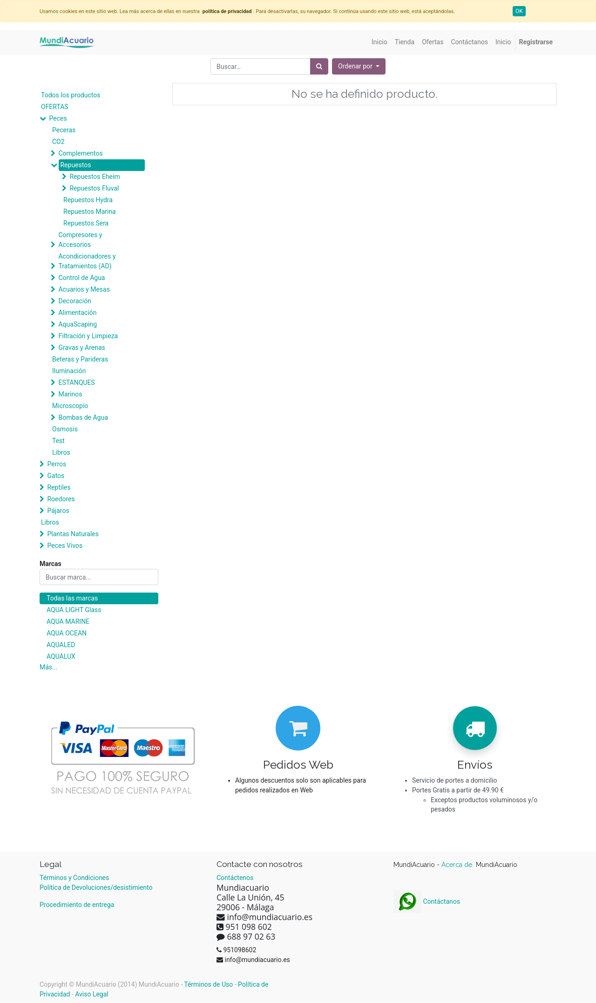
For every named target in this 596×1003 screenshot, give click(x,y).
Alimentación (77, 312)
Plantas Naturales (73, 534)
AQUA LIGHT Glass (74, 610)
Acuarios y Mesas (83, 289)
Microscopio (70, 405)
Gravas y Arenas (81, 347)
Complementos (80, 153)
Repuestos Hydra (88, 200)
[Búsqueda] (319, 66)
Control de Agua (81, 277)
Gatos (55, 475)
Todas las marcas (72, 598)
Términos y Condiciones (74, 877)
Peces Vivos (64, 545)
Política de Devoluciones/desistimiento (96, 887)
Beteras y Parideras (80, 359)
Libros (61, 452)
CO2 (58, 141)
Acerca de (457, 864)
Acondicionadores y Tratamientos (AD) (86, 261)
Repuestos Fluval (94, 188)
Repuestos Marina (89, 211)
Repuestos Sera (85, 223)
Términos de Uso (208, 984)
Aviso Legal (91, 994)
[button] (359, 66)
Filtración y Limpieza (88, 336)
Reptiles (58, 487)
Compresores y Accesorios (80, 239)
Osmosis (65, 429)
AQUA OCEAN (67, 633)
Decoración (74, 301)
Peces (58, 118)
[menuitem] (379, 42)
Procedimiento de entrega (77, 904)
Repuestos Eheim (94, 176)
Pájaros (58, 510)
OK (519, 11)
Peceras (63, 130)
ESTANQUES (76, 382)
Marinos (70, 394)
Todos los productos (70, 95)
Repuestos (75, 165)
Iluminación (69, 371)
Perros (56, 464)
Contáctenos (235, 877)
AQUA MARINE (68, 621)
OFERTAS (54, 106)
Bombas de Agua (83, 417)
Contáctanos (426, 901)
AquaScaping (77, 324)
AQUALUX (61, 656)
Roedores (60, 499)
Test (58, 440)
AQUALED (61, 644)
